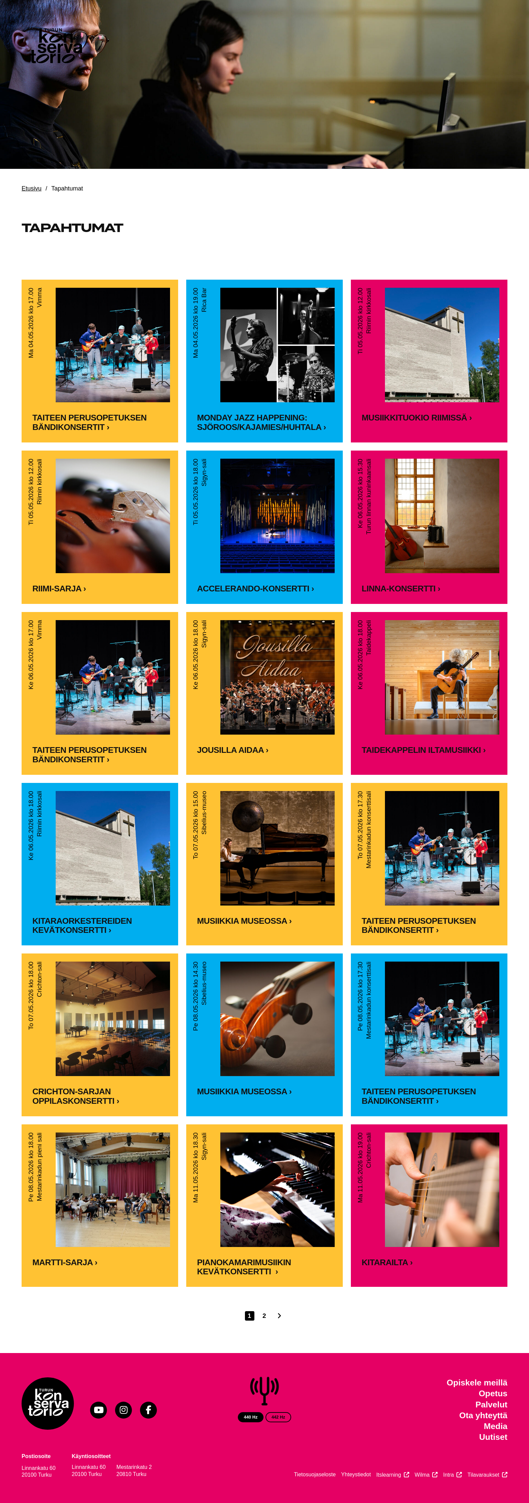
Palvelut (491, 1404)
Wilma (422, 1475)
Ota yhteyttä (483, 1415)
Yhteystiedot (356, 1474)
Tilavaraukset (483, 1475)
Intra (448, 1475)
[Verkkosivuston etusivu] (55, 47)
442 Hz (278, 1417)
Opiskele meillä (477, 1382)
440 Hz (251, 1417)
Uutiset (493, 1437)
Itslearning (388, 1475)
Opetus (493, 1393)
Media (495, 1426)
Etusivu (31, 188)
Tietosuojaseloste (315, 1474)
